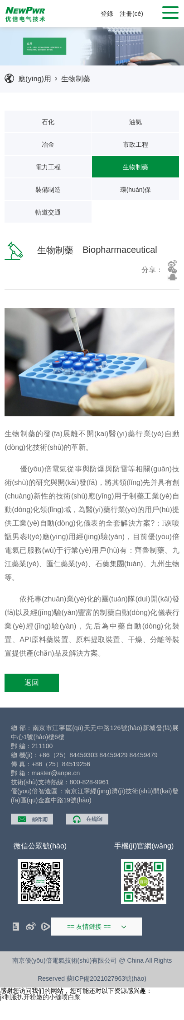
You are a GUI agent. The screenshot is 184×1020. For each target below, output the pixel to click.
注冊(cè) (131, 13)
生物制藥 (75, 79)
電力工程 (48, 167)
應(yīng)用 (34, 79)
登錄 (107, 13)
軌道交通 (48, 212)
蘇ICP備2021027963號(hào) (106, 978)
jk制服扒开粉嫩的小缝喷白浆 (40, 997)
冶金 (48, 144)
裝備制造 (48, 189)
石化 (48, 122)
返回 (31, 682)
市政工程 (135, 144)
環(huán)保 (135, 189)
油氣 (135, 122)
